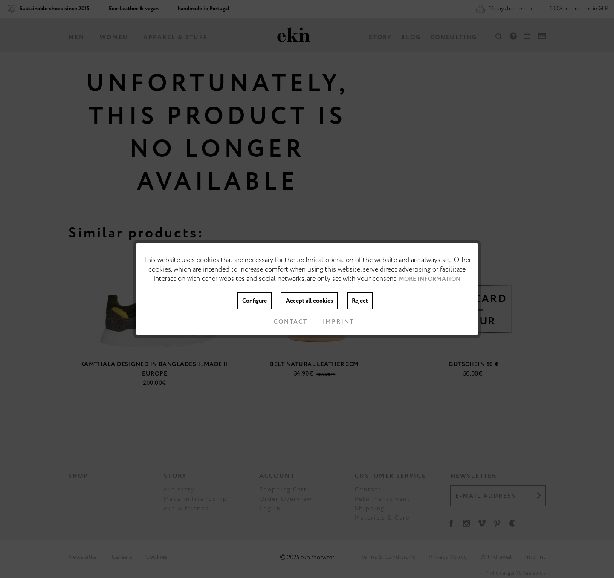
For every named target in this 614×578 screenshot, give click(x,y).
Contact (283, 322)
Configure (254, 301)
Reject (360, 301)
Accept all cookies (309, 301)
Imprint (331, 322)
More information (429, 279)
